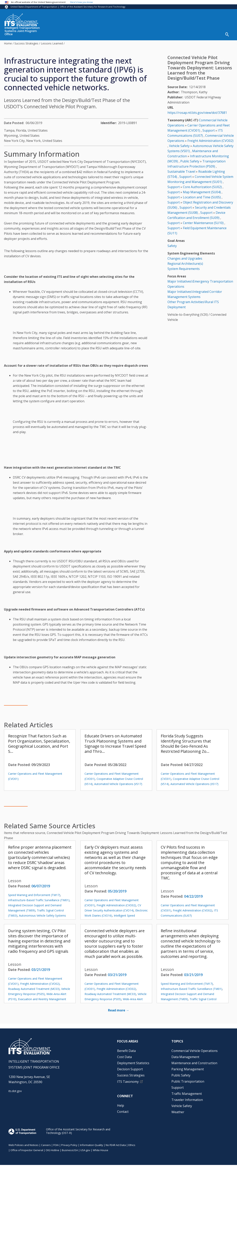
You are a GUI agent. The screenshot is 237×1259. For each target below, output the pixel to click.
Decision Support (130, 1069)
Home (8, 43)
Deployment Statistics (133, 1063)
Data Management (185, 1057)
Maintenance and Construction (194, 1063)
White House (100, 1150)
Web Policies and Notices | (24, 1145)
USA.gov (85, 1150)
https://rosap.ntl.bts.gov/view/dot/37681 (197, 112)
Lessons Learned (52, 43)
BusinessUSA (70, 1150)
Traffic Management (186, 1093)
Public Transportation (187, 1081)
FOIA (56, 1145)
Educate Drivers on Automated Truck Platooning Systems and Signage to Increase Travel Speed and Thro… (115, 743)
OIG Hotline (52, 1150)
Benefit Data (126, 1051)
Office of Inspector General (26, 1150)
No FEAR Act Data (116, 1145)
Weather (177, 1112)
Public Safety (189, 161)
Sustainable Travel (181, 171)
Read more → (118, 1010)
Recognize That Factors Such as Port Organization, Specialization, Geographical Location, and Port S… (39, 743)
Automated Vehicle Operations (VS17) (118, 784)
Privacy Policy (69, 1145)
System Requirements (183, 269)
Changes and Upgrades (184, 258)
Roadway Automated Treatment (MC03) (34, 989)
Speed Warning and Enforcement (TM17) (34, 895)
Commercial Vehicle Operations (194, 1051)
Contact (123, 1111)
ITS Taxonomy (128, 1081)
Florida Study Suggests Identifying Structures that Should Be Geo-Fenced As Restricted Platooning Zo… (186, 743)
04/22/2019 (193, 896)
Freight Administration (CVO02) (116, 905)
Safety (172, 246)
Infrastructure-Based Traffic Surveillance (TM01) (39, 900)
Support (208, 130)
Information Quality (91, 1145)
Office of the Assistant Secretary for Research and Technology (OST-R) (78, 1131)
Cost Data (124, 1057)
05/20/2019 (117, 891)
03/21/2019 (40, 969)
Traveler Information (187, 1100)
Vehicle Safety (179, 146)
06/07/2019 (40, 886)
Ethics (131, 1145)
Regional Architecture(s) (185, 263)
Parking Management (187, 1069)
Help (120, 1105)
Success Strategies (26, 43)
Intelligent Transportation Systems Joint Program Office (22, 31)
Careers (46, 1145)
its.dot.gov (15, 1091)
